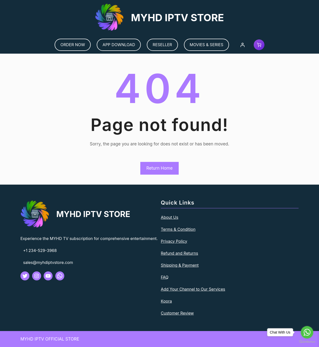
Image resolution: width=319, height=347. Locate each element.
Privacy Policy (174, 241)
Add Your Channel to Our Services (193, 289)
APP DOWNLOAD (119, 44)
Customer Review (177, 313)
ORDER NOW (73, 44)
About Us (169, 217)
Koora (166, 301)
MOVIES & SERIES (206, 44)
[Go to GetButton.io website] (307, 342)
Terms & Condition (178, 229)
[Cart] (259, 44)
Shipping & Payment (180, 265)
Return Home (159, 168)
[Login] (242, 44)
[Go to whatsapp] (307, 332)
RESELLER (162, 44)
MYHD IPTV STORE (177, 17)
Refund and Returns (179, 253)
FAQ (164, 277)
